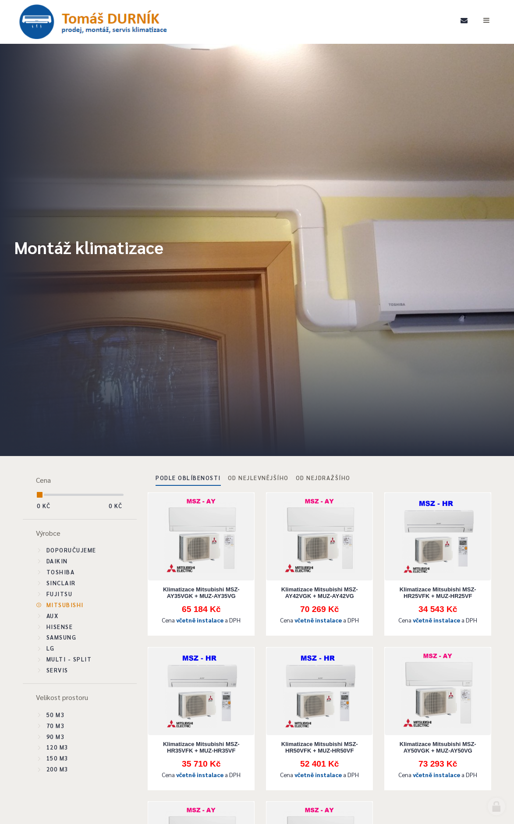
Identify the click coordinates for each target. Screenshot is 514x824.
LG (50, 648)
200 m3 (57, 769)
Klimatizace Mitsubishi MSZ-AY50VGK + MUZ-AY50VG (438, 747)
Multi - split (69, 659)
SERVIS (57, 670)
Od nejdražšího (323, 477)
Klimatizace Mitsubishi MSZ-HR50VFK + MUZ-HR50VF (319, 747)
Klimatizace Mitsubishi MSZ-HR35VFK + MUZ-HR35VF (201, 747)
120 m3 (57, 747)
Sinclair (61, 583)
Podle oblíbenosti (188, 477)
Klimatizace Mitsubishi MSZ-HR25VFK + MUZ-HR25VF (438, 593)
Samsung (61, 637)
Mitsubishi (65, 604)
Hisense (59, 626)
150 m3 (57, 758)
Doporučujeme (71, 550)
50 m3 (55, 714)
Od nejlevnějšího (258, 477)
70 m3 (55, 725)
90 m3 (55, 736)
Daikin (57, 561)
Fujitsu (59, 594)
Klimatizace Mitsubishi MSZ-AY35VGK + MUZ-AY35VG (201, 593)
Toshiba (60, 572)
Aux (52, 615)
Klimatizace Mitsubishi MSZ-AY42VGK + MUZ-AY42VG (319, 593)
